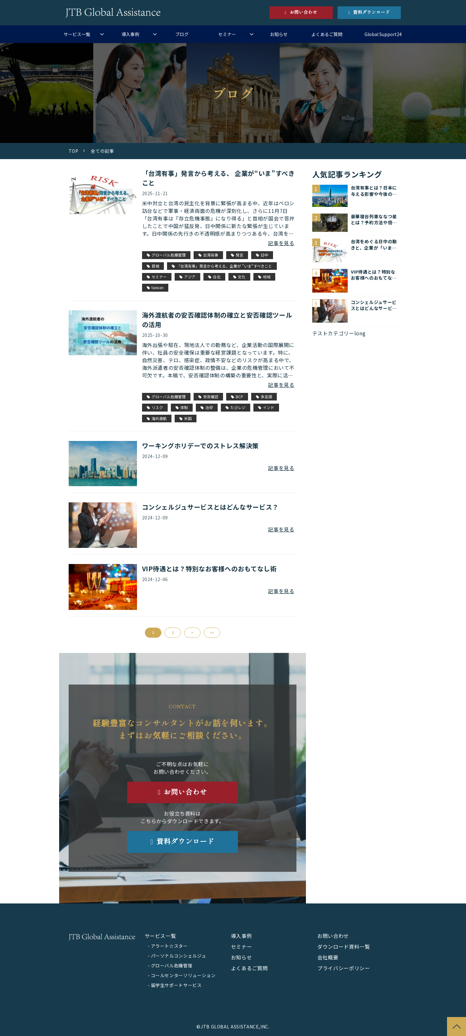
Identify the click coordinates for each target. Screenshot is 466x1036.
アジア (187, 276)
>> (212, 632)
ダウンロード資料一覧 (343, 946)
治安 (207, 407)
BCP (237, 396)
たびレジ (235, 407)
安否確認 (208, 396)
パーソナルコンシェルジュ (178, 955)
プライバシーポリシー (343, 968)
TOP (73, 151)
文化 (239, 276)
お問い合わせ (303, 12)
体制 (182, 407)
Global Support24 (383, 34)
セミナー (227, 34)
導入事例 (130, 34)
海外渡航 (157, 418)
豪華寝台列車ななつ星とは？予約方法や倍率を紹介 (374, 220)
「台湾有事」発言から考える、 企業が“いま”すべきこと (218, 178)
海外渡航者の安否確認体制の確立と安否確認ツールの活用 (217, 319)
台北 (214, 276)
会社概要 (328, 957)
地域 (264, 276)
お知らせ (279, 34)
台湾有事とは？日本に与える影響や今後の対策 (374, 191)
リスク (155, 407)
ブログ (182, 34)
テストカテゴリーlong (339, 333)
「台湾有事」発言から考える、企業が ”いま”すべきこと (222, 266)
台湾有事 (208, 254)
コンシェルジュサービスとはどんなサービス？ (210, 507)
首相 (153, 266)
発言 (237, 254)
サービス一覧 (77, 34)
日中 (262, 254)
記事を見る (281, 243)
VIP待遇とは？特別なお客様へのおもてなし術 (209, 568)
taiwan (155, 287)
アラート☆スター (169, 946)
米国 (185, 418)
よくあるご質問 (326, 34)
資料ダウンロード (371, 12)
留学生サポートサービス (176, 985)
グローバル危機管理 (166, 254)
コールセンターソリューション (183, 975)
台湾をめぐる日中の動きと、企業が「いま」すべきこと (374, 245)
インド (266, 407)
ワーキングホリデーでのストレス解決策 (200, 445)
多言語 (264, 396)
